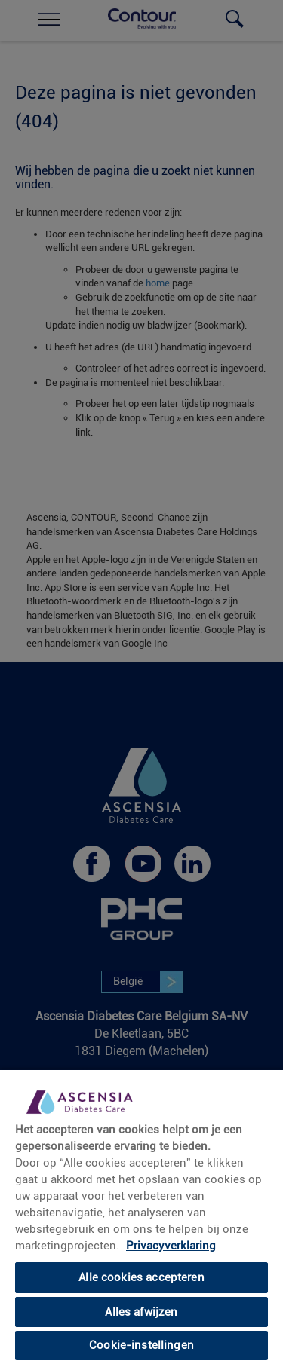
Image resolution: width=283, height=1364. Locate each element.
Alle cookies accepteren (141, 1277)
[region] (141, 1216)
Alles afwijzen (141, 1312)
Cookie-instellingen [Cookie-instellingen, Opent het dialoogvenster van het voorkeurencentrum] (141, 1345)
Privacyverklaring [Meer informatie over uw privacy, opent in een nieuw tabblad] (171, 1245)
